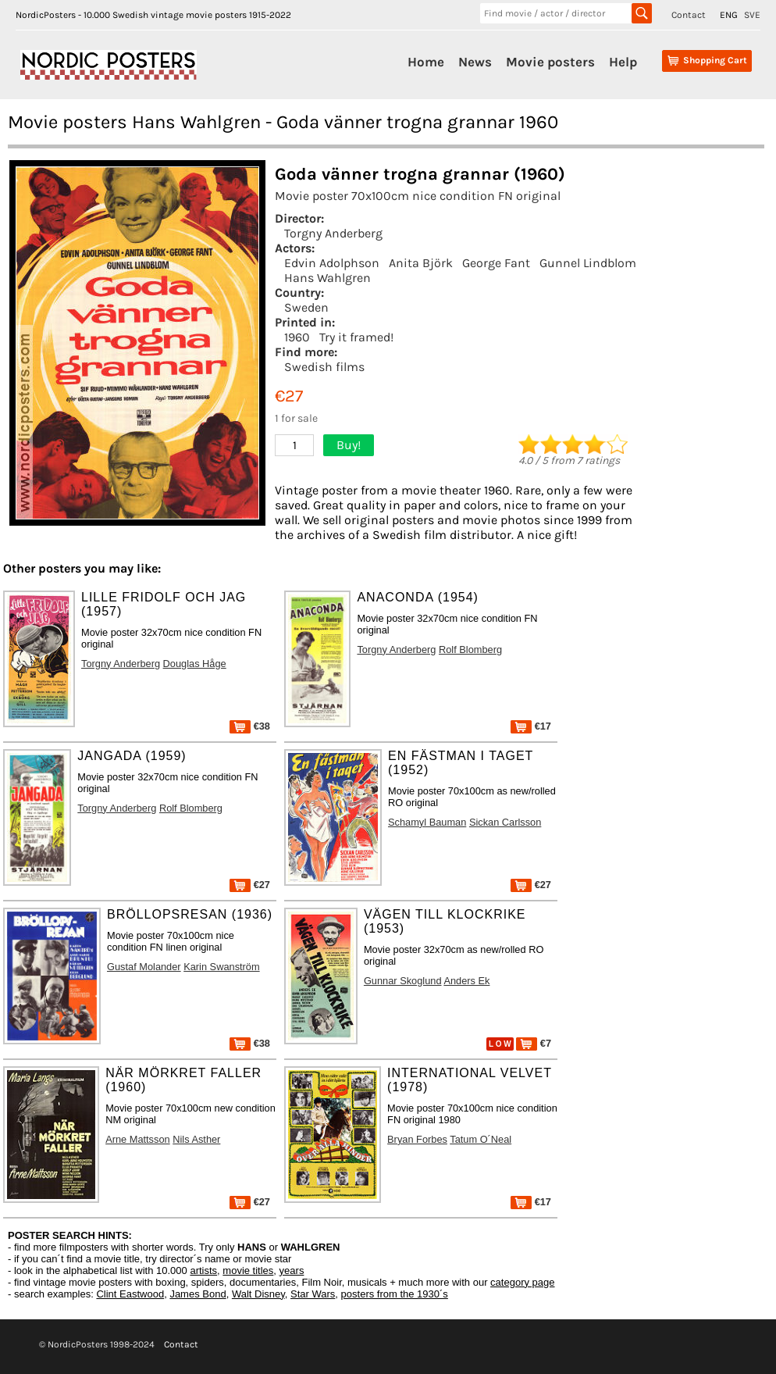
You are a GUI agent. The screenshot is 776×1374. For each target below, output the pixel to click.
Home (426, 62)
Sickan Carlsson (505, 822)
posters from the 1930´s (394, 1294)
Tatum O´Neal (480, 1139)
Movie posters (550, 62)
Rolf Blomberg (470, 649)
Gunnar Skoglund (403, 981)
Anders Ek (466, 981)
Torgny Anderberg (333, 233)
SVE (752, 14)
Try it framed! (356, 337)
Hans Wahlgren (327, 277)
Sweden (306, 307)
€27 (250, 884)
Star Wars (312, 1294)
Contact (688, 14)
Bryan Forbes (417, 1139)
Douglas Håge (194, 663)
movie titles (247, 1270)
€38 (250, 726)
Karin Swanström (221, 967)
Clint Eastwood (130, 1294)
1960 (297, 337)
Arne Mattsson (137, 1139)
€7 (533, 1043)
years (291, 1270)
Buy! (348, 444)
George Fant (496, 262)
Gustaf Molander (144, 967)
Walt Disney (258, 1294)
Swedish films (324, 366)
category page (522, 1282)
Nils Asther (196, 1139)
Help (623, 62)
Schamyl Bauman (427, 822)
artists (203, 1270)
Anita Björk (421, 262)
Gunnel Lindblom (587, 262)
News (475, 62)
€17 (531, 726)
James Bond (197, 1294)
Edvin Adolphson (331, 262)
